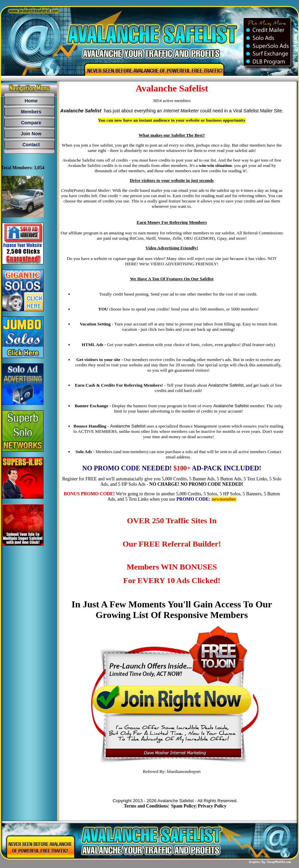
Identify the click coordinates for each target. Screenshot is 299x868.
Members (31, 111)
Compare (31, 122)
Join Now (31, 133)
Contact (31, 144)
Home (31, 100)
